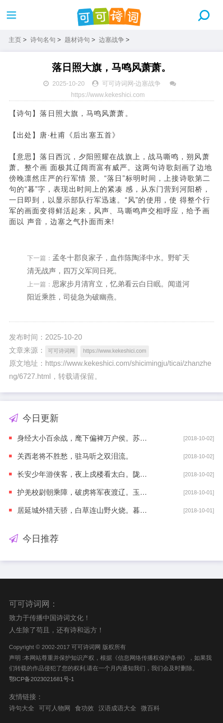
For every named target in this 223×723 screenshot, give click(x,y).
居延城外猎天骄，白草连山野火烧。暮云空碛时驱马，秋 (85, 510)
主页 (15, 39)
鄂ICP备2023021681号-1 (41, 679)
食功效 (84, 708)
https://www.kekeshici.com (107, 94)
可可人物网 (54, 708)
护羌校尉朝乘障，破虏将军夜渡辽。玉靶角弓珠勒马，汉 (85, 492)
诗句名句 (43, 39)
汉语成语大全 (117, 708)
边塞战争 (111, 39)
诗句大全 (21, 708)
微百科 (150, 708)
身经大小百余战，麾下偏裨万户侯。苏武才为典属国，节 (85, 438)
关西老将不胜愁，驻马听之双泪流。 (75, 456)
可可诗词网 (118, 83)
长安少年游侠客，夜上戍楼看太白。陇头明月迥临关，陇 (85, 474)
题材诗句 (77, 39)
